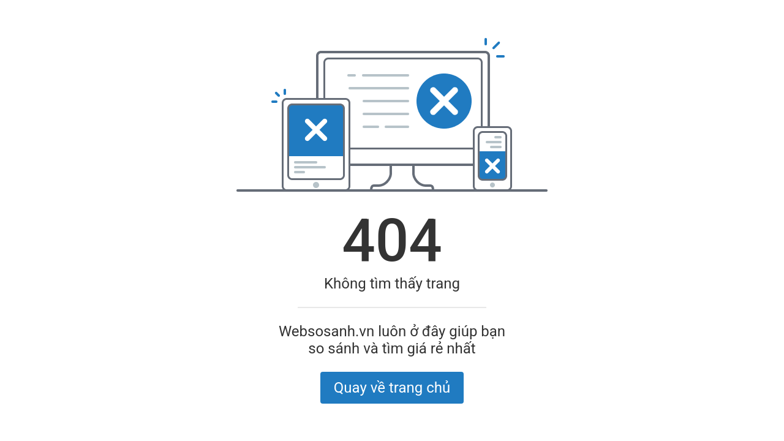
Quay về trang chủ (392, 387)
